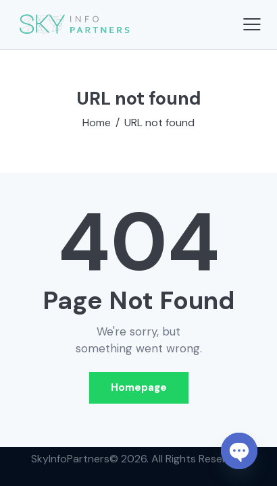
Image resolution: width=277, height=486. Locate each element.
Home (96, 123)
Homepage (139, 387)
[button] (252, 24)
